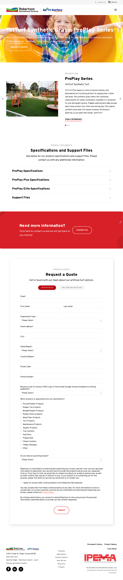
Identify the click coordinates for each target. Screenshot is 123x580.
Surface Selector (61, 557)
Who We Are (61, 561)
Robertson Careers (26, 560)
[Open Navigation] (115, 10)
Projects (61, 567)
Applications (61, 554)
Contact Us (102, 2)
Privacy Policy (96, 570)
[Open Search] (95, 2)
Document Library (94, 545)
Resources (61, 564)
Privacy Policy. (48, 492)
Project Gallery (111, 545)
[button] (109, 2)
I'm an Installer (47, 288)
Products (61, 551)
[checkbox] (61, 426)
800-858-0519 (12, 557)
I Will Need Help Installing (72, 288)
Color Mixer (112, 549)
